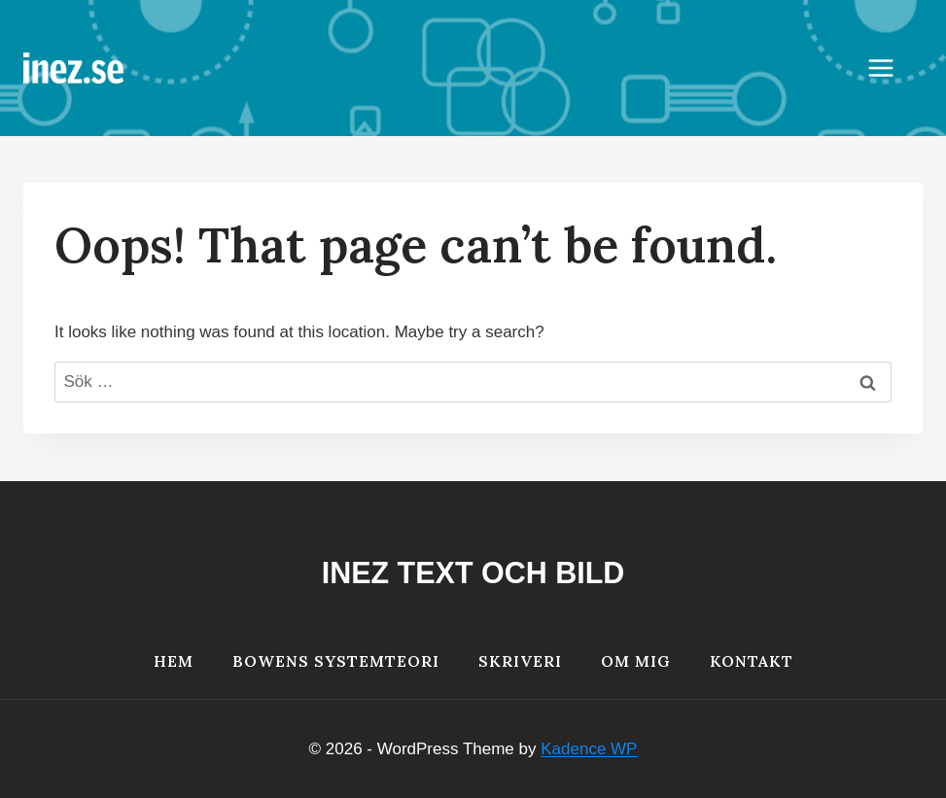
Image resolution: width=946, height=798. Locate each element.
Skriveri (520, 661)
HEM (173, 661)
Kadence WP (589, 749)
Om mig (636, 661)
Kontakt (751, 661)
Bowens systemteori (335, 661)
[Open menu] (890, 67)
